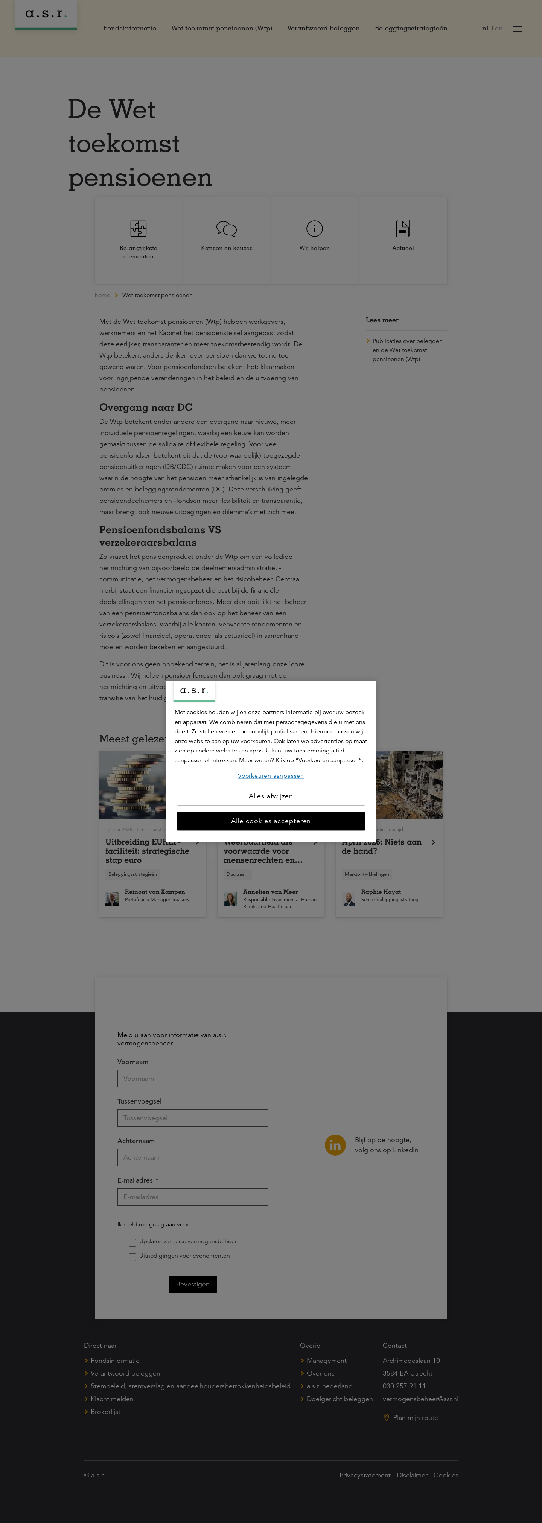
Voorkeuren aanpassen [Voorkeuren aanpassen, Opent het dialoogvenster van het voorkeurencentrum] (271, 776)
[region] (271, 761)
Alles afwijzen (271, 796)
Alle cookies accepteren (271, 821)
